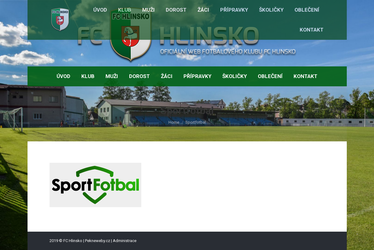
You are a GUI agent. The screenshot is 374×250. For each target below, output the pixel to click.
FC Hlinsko (72, 240)
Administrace (124, 240)
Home (173, 122)
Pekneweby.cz (97, 240)
